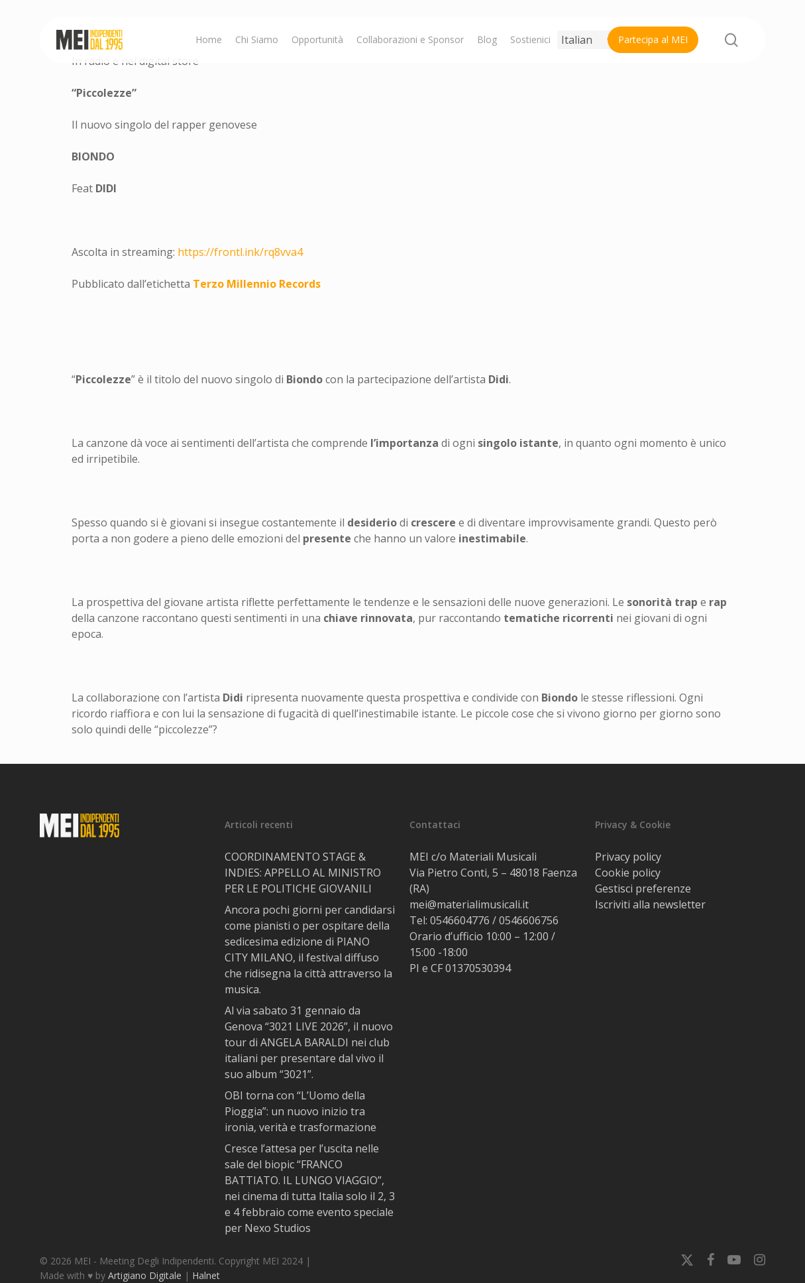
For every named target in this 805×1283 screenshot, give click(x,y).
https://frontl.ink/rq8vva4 (240, 252)
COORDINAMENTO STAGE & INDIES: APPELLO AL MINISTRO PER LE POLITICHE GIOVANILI (303, 872)
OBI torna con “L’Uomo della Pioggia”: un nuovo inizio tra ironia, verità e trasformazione (300, 1111)
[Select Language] (587, 40)
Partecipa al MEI (653, 39)
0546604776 (460, 920)
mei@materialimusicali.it (469, 904)
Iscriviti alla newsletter (650, 904)
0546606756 (529, 920)
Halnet (206, 1275)
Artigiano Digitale (145, 1275)
